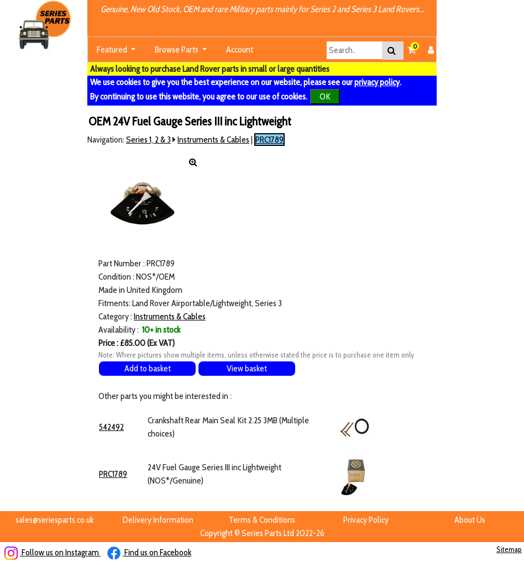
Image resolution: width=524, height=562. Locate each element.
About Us (469, 519)
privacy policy (377, 82)
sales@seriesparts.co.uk (54, 519)
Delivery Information (158, 519)
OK (325, 96)
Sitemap (509, 549)
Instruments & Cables (213, 139)
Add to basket (147, 368)
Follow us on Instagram (52, 552)
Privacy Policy (366, 519)
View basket (247, 368)
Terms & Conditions (262, 519)
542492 (111, 427)
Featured (113, 49)
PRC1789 (269, 139)
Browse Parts (177, 49)
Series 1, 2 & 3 (148, 139)
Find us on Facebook (149, 552)
